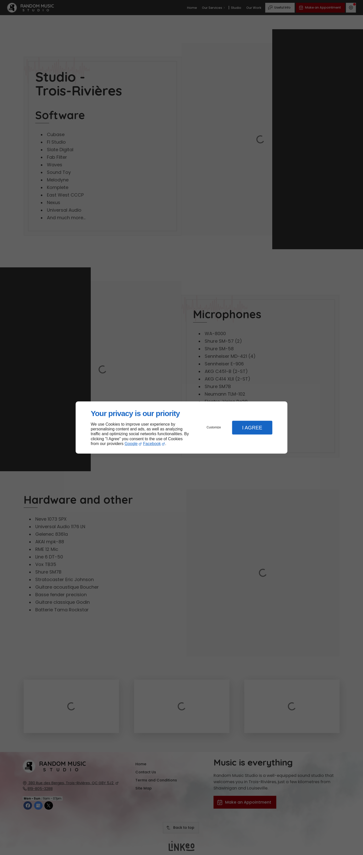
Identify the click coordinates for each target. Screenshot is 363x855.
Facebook (152, 443)
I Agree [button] (252, 427)
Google (131, 443)
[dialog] (181, 427)
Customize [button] (214, 427)
